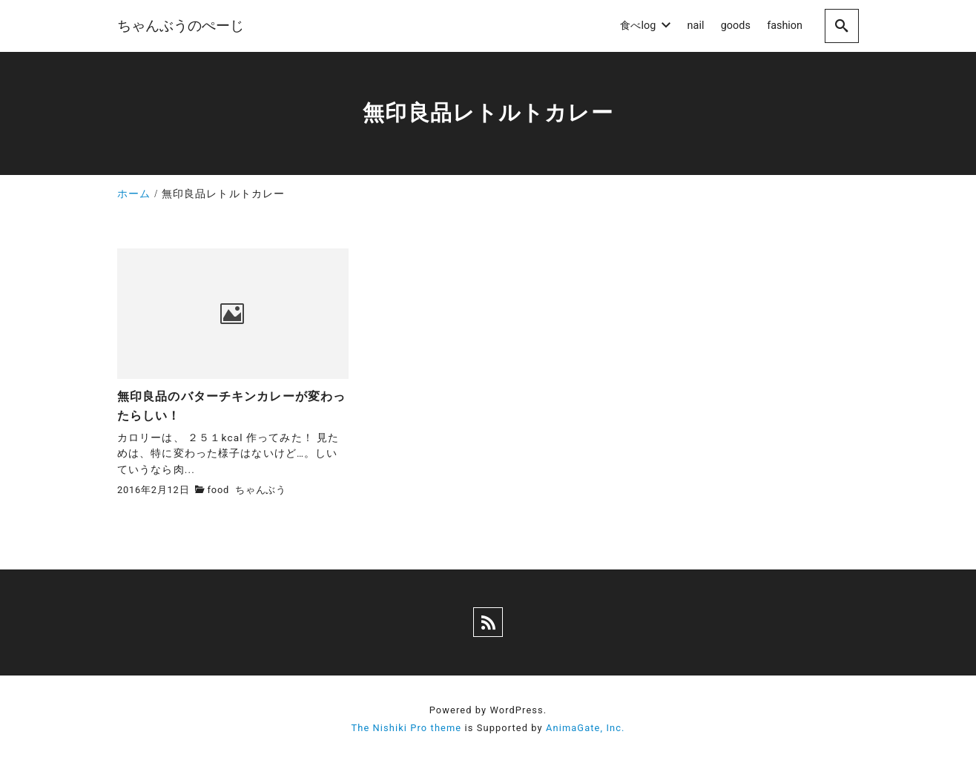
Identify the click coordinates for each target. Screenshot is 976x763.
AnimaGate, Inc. (585, 727)
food (218, 489)
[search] (842, 25)
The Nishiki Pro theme (406, 727)
